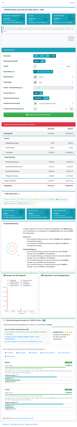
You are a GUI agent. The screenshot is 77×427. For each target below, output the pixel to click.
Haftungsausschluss (17, 424)
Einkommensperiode (11, 61)
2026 (53, 56)
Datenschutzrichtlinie (31, 424)
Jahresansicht (61, 199)
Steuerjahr (7, 56)
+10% (24, 199)
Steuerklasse (9, 71)
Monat (37, 61)
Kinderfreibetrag (16, 87)
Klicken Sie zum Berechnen (38, 115)
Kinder (6, 87)
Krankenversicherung (12, 103)
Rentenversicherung (11, 98)
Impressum (6, 424)
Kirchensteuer (9, 93)
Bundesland (8, 77)
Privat (46, 98)
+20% (39, 199)
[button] (3, 3)
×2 (33, 203)
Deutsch (72, 3)
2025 (47, 56)
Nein (36, 93)
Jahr (42, 61)
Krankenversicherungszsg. (14, 109)
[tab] (9, 353)
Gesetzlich (38, 98)
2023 (36, 56)
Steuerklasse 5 (24, 203)
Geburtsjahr (8, 82)
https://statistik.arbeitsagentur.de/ (23, 418)
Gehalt (6, 66)
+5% (10, 199)
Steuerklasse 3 (10, 203)
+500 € (51, 199)
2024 (41, 56)
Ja (41, 93)
